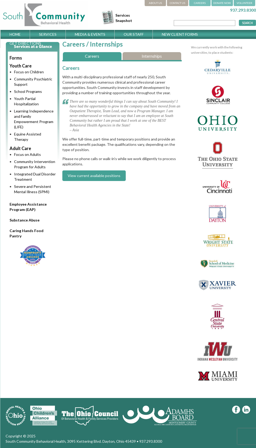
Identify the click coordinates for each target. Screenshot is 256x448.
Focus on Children (29, 72)
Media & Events (90, 34)
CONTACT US (177, 2)
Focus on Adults (27, 154)
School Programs (28, 91)
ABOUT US (155, 2)
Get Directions (25, 43)
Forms (16, 57)
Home (15, 34)
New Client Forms (180, 34)
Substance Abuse (25, 220)
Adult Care (20, 148)
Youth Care (21, 65)
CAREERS (200, 2)
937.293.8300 (243, 9)
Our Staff (134, 34)
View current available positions (94, 175)
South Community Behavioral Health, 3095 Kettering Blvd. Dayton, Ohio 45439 (71, 441)
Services (48, 34)
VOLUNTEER (244, 2)
